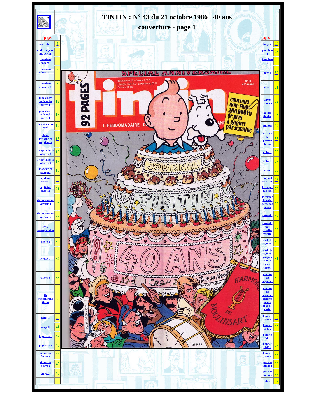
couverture (45, 44)
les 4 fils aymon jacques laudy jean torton (267, 258)
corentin (267, 215)
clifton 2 (45, 258)
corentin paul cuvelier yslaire (267, 228)
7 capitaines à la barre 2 (45, 161)
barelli (267, 170)
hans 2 (267, 87)
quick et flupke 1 (267, 363)
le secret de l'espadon (267, 277)
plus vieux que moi (45, 125)
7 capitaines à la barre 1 (45, 152)
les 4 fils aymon (267, 241)
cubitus (267, 125)
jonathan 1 (267, 51)
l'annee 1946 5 (267, 354)
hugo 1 (45, 373)
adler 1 (267, 152)
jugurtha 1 (45, 336)
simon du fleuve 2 (45, 363)
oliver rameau (267, 101)
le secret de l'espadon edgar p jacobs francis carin (267, 298)
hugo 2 (267, 44)
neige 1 (45, 317)
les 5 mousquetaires (45, 228)
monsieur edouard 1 (45, 61)
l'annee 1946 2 (267, 326)
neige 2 (45, 327)
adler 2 (267, 161)
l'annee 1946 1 (267, 317)
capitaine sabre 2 (45, 189)
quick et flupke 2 (267, 373)
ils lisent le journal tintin (267, 139)
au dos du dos (267, 114)
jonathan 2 (267, 61)
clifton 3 (45, 277)
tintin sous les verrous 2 (45, 215)
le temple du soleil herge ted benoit (267, 202)
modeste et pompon (45, 170)
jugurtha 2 (45, 345)
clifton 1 (45, 241)
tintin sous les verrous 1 (45, 202)
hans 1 (267, 72)
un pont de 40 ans (267, 179)
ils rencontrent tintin (45, 298)
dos (267, 381)
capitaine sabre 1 (45, 179)
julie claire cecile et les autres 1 (45, 101)
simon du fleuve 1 (45, 354)
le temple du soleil (267, 189)
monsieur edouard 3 (45, 85)
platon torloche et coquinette (45, 139)
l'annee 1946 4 (267, 345)
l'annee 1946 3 (267, 336)
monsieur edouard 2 (45, 70)
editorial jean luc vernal (45, 51)
